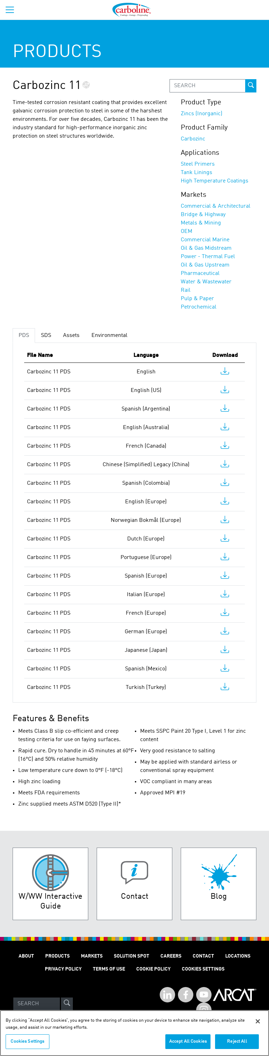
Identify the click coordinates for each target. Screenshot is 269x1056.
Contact (203, 956)
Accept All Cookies (188, 1045)
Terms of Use (109, 969)
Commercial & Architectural (215, 206)
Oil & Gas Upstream (205, 265)
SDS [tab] (46, 335)
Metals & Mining (201, 223)
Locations (237, 956)
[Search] (37, 1004)
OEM (186, 231)
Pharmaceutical (200, 273)
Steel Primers (198, 164)
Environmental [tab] (109, 335)
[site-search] (67, 1004)
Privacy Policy (63, 969)
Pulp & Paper (197, 299)
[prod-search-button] (250, 85)
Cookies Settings (27, 1045)
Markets (92, 956)
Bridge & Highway (203, 215)
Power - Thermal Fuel (208, 257)
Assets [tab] (71, 335)
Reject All (237, 1045)
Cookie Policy (153, 969)
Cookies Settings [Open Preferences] (203, 969)
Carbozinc (193, 139)
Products (57, 956)
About (26, 956)
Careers (170, 956)
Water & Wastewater (206, 282)
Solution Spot (131, 956)
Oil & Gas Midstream (206, 248)
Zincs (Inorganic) (201, 114)
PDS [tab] (24, 335)
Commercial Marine (205, 240)
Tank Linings (196, 172)
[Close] (257, 1025)
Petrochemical (198, 307)
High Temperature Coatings (214, 181)
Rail (186, 290)
